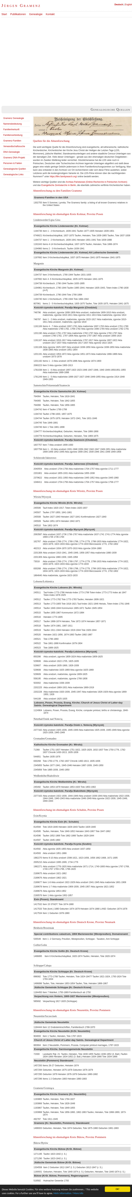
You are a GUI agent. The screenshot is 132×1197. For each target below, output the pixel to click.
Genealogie (36, 14)
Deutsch (119, 4)
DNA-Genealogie (11, 152)
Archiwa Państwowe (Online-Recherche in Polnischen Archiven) (96, 182)
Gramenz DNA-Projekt (14, 157)
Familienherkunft (11, 129)
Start (4, 14)
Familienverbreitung (12, 135)
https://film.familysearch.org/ (63, 176)
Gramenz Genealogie (13, 118)
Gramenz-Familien (12, 140)
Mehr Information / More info (68, 1193)
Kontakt (50, 14)
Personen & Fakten (12, 163)
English (128, 4)
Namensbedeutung (12, 124)
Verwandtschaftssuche (14, 146)
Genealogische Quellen (14, 169)
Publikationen (18, 14)
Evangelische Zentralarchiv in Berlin (58, 185)
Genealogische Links (13, 174)
